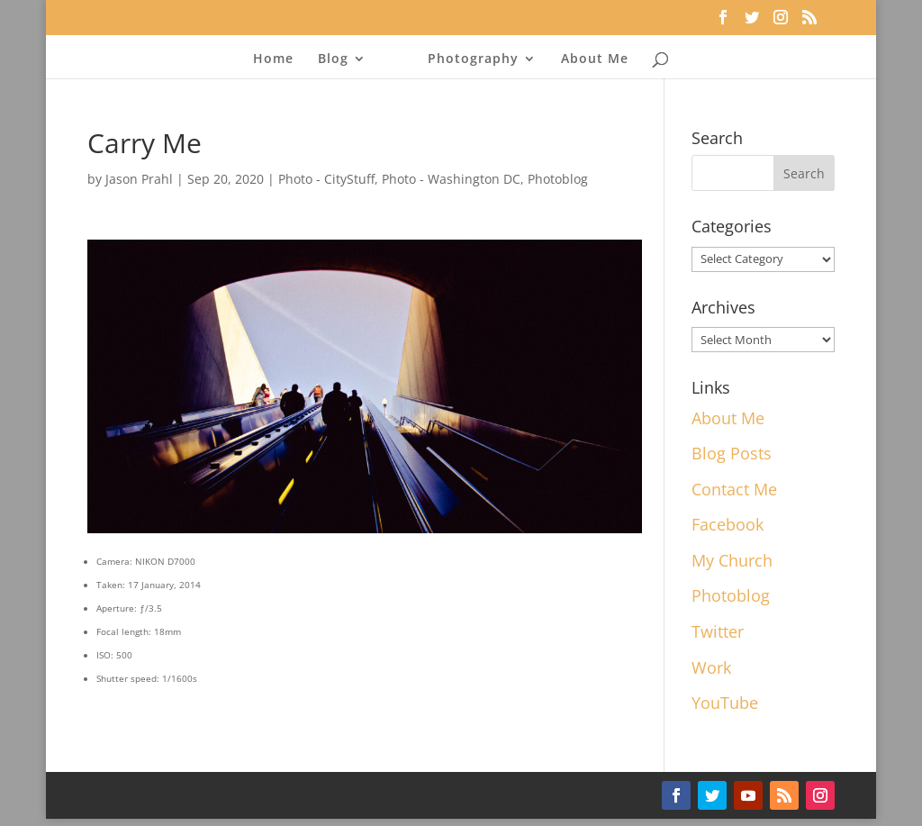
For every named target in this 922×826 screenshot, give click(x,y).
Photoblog (558, 178)
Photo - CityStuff (326, 178)
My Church (732, 560)
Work (711, 667)
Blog (333, 59)
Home (273, 59)
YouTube (725, 702)
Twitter (718, 631)
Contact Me (734, 489)
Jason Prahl (139, 178)
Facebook (728, 524)
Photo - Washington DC (451, 178)
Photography (473, 59)
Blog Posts (732, 453)
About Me (594, 59)
